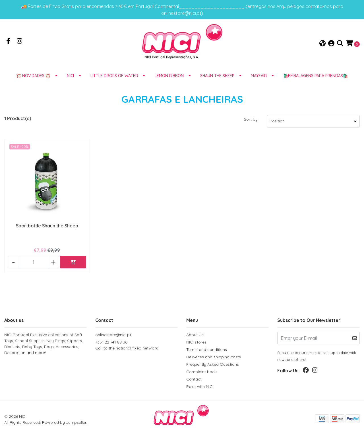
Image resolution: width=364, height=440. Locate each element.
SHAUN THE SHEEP (217, 83)
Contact (194, 380)
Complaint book (201, 372)
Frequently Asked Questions (212, 365)
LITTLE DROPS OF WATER (114, 83)
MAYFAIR (259, 83)
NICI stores (196, 343)
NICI (70, 83)
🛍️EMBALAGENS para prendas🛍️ (315, 83)
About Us (195, 335)
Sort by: (251, 126)
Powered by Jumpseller (64, 423)
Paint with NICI (199, 387)
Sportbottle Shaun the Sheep (47, 232)
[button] (322, 47)
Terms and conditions (206, 350)
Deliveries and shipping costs (213, 358)
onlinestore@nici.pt (113, 335)
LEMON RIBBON (169, 83)
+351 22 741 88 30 (136, 346)
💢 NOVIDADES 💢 (33, 83)
